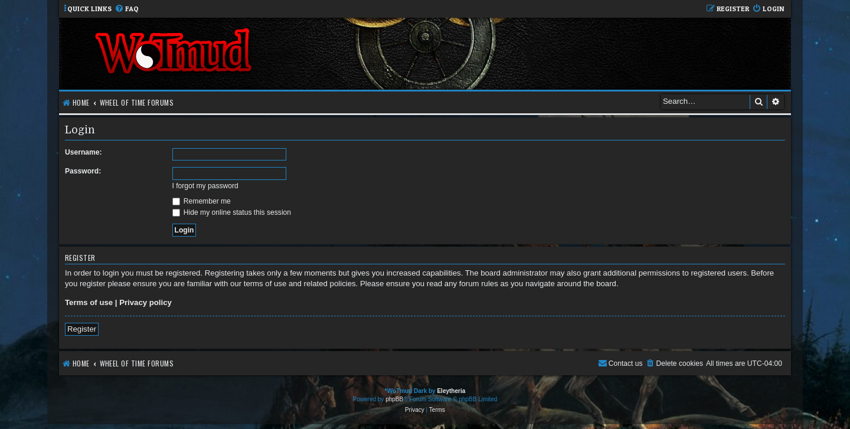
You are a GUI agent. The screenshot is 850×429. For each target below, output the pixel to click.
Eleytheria (451, 391)
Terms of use (89, 302)
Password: (83, 171)
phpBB (394, 399)
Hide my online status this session (232, 212)
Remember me (201, 201)
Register (81, 329)
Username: (83, 152)
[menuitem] (127, 9)
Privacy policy (145, 302)
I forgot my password (205, 186)
